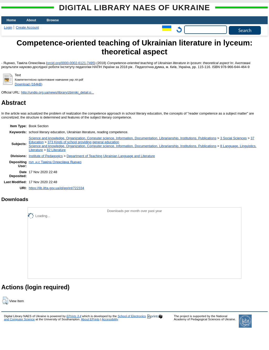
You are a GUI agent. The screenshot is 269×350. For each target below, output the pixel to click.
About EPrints (90, 319)
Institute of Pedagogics (46, 156)
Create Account (27, 27)
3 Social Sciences (233, 138)
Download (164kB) (28, 84)
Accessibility (110, 319)
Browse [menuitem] (53, 20)
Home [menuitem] (11, 20)
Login (8, 27)
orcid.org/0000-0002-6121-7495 (70, 63)
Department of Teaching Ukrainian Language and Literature (110, 156)
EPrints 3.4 (73, 316)
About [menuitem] (31, 20)
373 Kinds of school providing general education (83, 142)
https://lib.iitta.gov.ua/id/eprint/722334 (56, 188)
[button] (5, 301)
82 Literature (56, 150)
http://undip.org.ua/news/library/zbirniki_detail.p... (57, 92)
